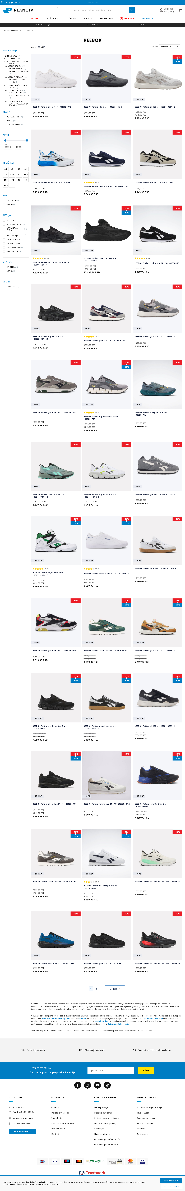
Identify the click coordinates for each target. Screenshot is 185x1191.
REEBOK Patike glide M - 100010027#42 (52, 107)
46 (25, 179)
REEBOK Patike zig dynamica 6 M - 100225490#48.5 (50, 337)
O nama (55, 1107)
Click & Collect (92, 25)
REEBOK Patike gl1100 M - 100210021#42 (155, 107)
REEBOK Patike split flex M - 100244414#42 (54, 963)
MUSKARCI (11, 200)
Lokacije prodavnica (22, 1123)
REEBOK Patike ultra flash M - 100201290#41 (106, 650)
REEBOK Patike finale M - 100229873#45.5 (155, 568)
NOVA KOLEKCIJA (14, 224)
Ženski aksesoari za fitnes (18, 105)
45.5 (26, 174)
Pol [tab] (5, 195)
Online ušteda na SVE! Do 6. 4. (92, 2)
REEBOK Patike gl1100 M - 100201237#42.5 (105, 340)
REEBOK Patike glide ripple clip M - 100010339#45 (101, 887)
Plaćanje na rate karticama (106, 1118)
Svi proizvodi (14, 56)
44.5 (6, 179)
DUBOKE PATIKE (13, 124)
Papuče (142, 25)
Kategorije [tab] (10, 50)
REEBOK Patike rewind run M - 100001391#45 (106, 186)
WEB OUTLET (12, 251)
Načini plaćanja (101, 1107)
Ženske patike (17, 92)
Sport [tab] (7, 281)
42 (5, 174)
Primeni (6, 152)
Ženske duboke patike (19, 96)
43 (19, 169)
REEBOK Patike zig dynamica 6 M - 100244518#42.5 (101, 495)
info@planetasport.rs (23, 1118)
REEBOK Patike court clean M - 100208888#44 (106, 573)
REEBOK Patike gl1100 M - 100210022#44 (155, 726)
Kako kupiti (99, 1128)
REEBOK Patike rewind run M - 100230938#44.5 (107, 804)
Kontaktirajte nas (22, 1131)
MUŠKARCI (52, 18)
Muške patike (17, 68)
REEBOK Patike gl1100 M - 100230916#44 (155, 650)
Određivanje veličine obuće (107, 1139)
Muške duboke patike (19, 72)
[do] (19, 146)
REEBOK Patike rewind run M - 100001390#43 (157, 263)
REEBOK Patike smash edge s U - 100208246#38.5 (100, 727)
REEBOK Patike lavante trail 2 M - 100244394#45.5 (49, 495)
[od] (8, 146)
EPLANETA (147, 18)
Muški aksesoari (17, 77)
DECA (87, 18)
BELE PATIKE (11, 220)
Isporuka (141, 1128)
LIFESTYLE (11, 287)
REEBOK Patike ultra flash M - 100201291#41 (55, 881)
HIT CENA (127, 18)
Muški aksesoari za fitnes (18, 80)
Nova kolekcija (42, 25)
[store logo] (18, 10)
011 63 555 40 (20, 1107)
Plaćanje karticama (103, 1112)
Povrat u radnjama (146, 1123)
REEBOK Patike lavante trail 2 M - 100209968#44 (151, 805)
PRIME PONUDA (13, 239)
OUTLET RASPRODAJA (15, 235)
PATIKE (34, 18)
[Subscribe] (146, 1070)
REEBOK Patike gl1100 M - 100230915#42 (155, 336)
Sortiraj (155, 46)
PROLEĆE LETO (12, 243)
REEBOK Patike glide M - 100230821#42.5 (155, 494)
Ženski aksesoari (17, 101)
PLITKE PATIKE (13, 117)
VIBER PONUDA (13, 247)
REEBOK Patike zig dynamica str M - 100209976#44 (102, 417)
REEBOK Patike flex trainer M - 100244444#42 (157, 963)
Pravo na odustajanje (147, 1118)
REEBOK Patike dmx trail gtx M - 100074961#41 (100, 259)
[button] (167, 10)
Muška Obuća (16, 66)
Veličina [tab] (8, 163)
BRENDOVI (105, 18)
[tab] (28, 1099)
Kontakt (55, 1134)
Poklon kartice (58, 1128)
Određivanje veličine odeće (107, 1144)
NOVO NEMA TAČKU (15, 229)
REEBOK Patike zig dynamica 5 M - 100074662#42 (50, 727)
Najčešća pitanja (102, 1134)
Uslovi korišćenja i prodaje (149, 1107)
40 (19, 174)
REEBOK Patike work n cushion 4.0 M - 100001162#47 (51, 263)
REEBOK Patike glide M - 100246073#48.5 (155, 182)
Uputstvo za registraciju (105, 1123)
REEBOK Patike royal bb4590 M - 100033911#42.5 (49, 573)
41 (25, 169)
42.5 (12, 174)
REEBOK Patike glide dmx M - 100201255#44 (54, 804)
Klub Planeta (143, 1112)
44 (5, 169)
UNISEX (9, 204)
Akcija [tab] (7, 215)
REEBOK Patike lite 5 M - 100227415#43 (103, 107)
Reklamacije (142, 1134)
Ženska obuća (16, 90)
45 (12, 169)
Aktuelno (13, 58)
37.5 (12, 185)
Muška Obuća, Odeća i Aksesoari (17, 62)
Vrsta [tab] (6, 112)
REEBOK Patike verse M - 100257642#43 (52, 182)
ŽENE (71, 18)
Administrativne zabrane (63, 1123)
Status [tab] (7, 262)
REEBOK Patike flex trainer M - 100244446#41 (157, 881)
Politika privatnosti (60, 1112)
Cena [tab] (6, 135)
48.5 (12, 179)
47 (19, 179)
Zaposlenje (56, 1118)
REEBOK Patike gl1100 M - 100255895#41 (104, 963)
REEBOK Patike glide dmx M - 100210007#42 (54, 412)
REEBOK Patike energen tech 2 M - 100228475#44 (152, 413)
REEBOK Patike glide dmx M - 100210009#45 (54, 650)
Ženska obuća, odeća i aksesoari (17, 86)
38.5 (6, 185)
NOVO (9, 271)
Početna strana (11, 30)
